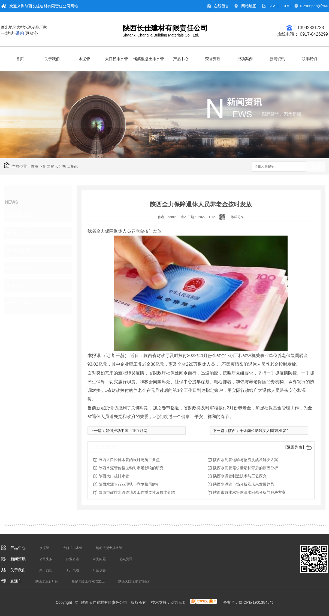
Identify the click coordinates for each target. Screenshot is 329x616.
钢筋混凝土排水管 (148, 59)
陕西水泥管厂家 (46, 581)
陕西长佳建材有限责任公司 (165, 28)
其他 (17, 285)
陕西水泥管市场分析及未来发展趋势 (243, 484)
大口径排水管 (116, 59)
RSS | (273, 6)
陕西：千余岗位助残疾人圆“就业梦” (258, 430)
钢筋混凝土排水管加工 (88, 581)
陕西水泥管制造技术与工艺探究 (240, 476)
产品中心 (180, 59)
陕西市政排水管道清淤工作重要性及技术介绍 (137, 492)
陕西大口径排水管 (114, 476)
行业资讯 (22, 233)
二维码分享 (236, 217)
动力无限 (178, 602)
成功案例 (245, 59)
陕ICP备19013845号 (256, 602)
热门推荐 (22, 303)
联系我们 (309, 59)
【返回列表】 (294, 447)
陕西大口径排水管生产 (134, 581)
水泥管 (84, 59)
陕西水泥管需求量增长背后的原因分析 (245, 468)
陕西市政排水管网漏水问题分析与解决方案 (249, 492)
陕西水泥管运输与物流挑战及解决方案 (245, 460)
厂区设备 (99, 570)
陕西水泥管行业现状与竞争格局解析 (129, 484)
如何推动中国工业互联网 (126, 430)
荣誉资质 (213, 59)
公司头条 (22, 215)
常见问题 (22, 250)
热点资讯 (70, 166)
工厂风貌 (72, 570)
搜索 (316, 166)
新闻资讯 (277, 59)
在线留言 (221, 6)
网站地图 (248, 6)
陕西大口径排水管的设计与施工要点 (129, 460)
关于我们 (52, 59)
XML (288, 6)
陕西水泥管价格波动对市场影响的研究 (131, 468)
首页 (20, 59)
